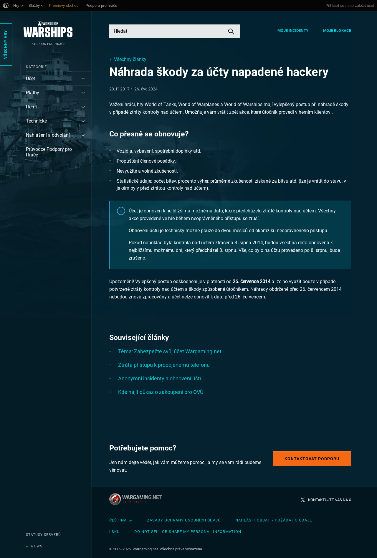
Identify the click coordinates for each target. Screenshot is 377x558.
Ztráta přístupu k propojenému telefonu (164, 365)
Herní (31, 107)
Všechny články (130, 59)
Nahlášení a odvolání (48, 135)
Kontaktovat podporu (312, 458)
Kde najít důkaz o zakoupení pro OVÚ (161, 392)
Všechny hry (5, 44)
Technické (36, 121)
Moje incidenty (292, 30)
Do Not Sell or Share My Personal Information (187, 531)
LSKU (114, 531)
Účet (30, 78)
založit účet (364, 5)
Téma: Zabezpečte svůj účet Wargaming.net (169, 351)
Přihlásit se (334, 5)
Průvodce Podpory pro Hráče (49, 152)
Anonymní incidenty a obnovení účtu (160, 378)
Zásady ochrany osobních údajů (184, 520)
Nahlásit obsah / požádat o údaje (273, 520)
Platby (32, 92)
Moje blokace (337, 30)
